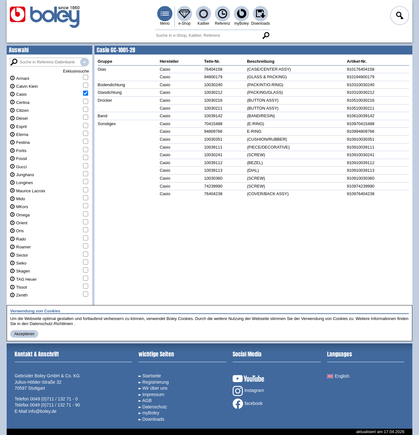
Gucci (21, 166)
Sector (22, 255)
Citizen (22, 110)
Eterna (22, 134)
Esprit (21, 126)
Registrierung (155, 382)
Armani (22, 78)
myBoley (241, 23)
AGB (147, 400)
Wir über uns (154, 388)
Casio (21, 94)
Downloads (260, 23)
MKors (22, 206)
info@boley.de (43, 411)
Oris (20, 230)
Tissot (21, 287)
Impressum (153, 394)
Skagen (23, 271)
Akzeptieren (24, 334)
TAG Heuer (26, 279)
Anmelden (399, 16)
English (338, 376)
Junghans (25, 174)
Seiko (21, 263)
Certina (22, 102)
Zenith (22, 295)
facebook (248, 404)
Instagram (248, 391)
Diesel (22, 118)
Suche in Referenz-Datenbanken (84, 62)
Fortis (21, 150)
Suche (265, 35)
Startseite (151, 375)
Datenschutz (154, 406)
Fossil (21, 158)
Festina (23, 142)
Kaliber (203, 23)
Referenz (222, 23)
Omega (23, 215)
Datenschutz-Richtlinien (51, 323)
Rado (21, 239)
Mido (20, 198)
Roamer (23, 247)
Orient (21, 223)
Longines (24, 182)
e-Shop (184, 23)
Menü (165, 23)
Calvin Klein (27, 86)
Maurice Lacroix (30, 191)
